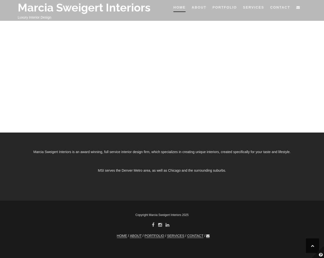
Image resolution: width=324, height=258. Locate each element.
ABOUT (199, 7)
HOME (179, 7)
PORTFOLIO (224, 7)
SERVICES (253, 7)
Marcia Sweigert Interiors (84, 7)
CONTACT (280, 7)
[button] (298, 8)
